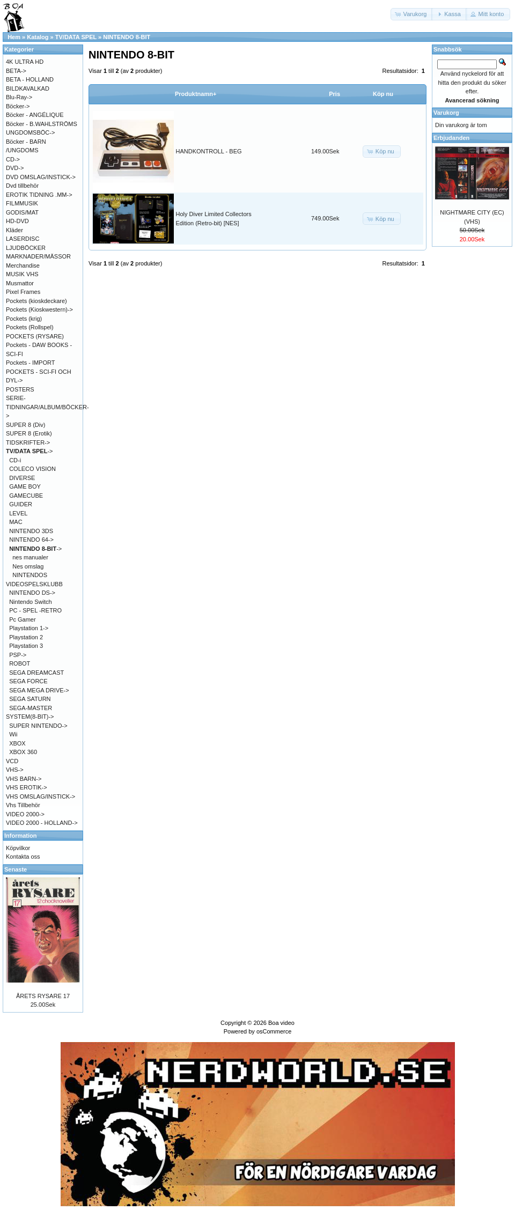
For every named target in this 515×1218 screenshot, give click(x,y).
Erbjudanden (451, 138)
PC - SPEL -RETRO (35, 610)
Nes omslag (27, 566)
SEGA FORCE (28, 681)
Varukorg (446, 112)
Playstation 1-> (28, 628)
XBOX (17, 743)
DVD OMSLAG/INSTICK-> (41, 177)
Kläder (14, 230)
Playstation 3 (26, 646)
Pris (334, 94)
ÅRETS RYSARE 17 (43, 996)
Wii (13, 734)
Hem (14, 37)
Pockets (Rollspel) (30, 327)
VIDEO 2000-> (25, 814)
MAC (15, 522)
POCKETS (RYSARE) (35, 336)
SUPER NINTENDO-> (38, 725)
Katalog (37, 37)
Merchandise (23, 265)
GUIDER (20, 504)
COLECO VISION (32, 469)
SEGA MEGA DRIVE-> (39, 690)
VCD (12, 761)
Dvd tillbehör (22, 185)
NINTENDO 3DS (31, 531)
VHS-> (15, 769)
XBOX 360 (23, 752)
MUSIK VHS (22, 274)
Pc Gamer (22, 619)
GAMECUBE (26, 495)
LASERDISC (22, 238)
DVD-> (15, 168)
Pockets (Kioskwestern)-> (39, 309)
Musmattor (20, 283)
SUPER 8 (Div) (25, 425)
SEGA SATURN (29, 699)
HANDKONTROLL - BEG (209, 151)
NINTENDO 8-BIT (126, 37)
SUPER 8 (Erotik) (29, 433)
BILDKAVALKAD (27, 88)
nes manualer (30, 557)
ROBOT (19, 663)
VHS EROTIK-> (26, 787)
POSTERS (20, 389)
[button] (412, 14)
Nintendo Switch (30, 602)
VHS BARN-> (23, 779)
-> (29, 451)
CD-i (15, 460)
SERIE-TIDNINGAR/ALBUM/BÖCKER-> (47, 407)
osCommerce (273, 1031)
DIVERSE (22, 478)
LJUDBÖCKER (26, 248)
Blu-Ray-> (19, 97)
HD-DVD (17, 221)
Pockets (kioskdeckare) (36, 301)
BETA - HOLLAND (30, 79)
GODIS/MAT (22, 212)
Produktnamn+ (195, 94)
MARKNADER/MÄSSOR (38, 256)
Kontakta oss (23, 856)
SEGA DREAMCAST (36, 672)
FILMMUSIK (22, 203)
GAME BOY (25, 486)
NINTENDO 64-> (31, 539)
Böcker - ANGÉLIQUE (35, 115)
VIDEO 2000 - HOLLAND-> (42, 823)
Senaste (15, 869)
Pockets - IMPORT (30, 362)
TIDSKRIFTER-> (28, 442)
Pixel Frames (23, 292)
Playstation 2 (26, 637)
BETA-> (16, 71)
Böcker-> (18, 106)
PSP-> (17, 655)
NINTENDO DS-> (32, 592)
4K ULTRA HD (24, 61)
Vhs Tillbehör (23, 805)
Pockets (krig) (24, 318)
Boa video (281, 1023)
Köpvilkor (18, 848)
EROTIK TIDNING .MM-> (39, 194)
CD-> (13, 159)
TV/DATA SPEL (76, 37)
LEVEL (18, 513)
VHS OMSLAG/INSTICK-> (40, 796)
